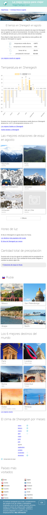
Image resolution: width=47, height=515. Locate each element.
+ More (23, 218)
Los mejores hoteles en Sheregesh (12, 126)
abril (19, 433)
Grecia (29, 482)
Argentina (30, 494)
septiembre (21, 447)
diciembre (21, 455)
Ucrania (6, 488)
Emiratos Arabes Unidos (9, 409)
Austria (6, 482)
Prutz (26, 164)
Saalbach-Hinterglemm (10, 187)
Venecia (28, 407)
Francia (4, 363)
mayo (19, 436)
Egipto (29, 479)
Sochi (27, 326)
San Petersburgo (32, 303)
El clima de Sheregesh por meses (11, 241)
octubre (20, 450)
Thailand (29, 485)
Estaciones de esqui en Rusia (12, 265)
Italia (3, 386)
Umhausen (5, 210)
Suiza (5, 494)
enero (19, 425)
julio (19, 442)
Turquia (27, 386)
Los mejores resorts (7, 412)
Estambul (29, 384)
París (4, 361)
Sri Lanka (29, 497)
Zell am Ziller (29, 210)
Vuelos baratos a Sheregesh (10, 129)
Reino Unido (28, 363)
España (6, 491)
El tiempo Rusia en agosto (18, 10)
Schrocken (28, 187)
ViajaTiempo (4, 10)
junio (19, 439)
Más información (20, 512)
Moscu (5, 303)
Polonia (29, 488)
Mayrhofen (5, 164)
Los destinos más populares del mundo (13, 238)
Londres (28, 361)
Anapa (4, 326)
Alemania (6, 485)
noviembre (21, 452)
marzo (20, 431)
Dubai (4, 407)
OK (41, 503)
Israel (28, 491)
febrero (20, 428)
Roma (4, 384)
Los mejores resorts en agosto (10, 58)
